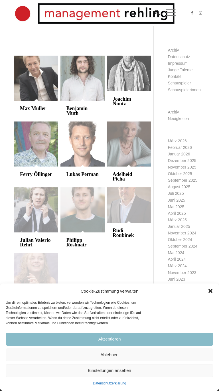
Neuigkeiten (178, 118)
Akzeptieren (109, 339)
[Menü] (168, 13)
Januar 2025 (179, 226)
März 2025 (177, 220)
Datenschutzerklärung (109, 383)
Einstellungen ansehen (109, 370)
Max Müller (33, 108)
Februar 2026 (180, 147)
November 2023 (182, 272)
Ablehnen (109, 354)
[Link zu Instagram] (200, 13)
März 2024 (177, 266)
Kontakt (174, 76)
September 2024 (183, 246)
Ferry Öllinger (36, 174)
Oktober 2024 (180, 239)
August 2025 (179, 187)
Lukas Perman (82, 174)
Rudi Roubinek (123, 233)
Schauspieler (179, 83)
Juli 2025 (176, 193)
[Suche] (154, 13)
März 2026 (177, 141)
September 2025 (183, 180)
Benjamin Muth (77, 111)
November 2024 (182, 233)
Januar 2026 (179, 154)
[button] (210, 291)
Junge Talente (180, 70)
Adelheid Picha (122, 176)
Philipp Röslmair (76, 242)
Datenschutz (179, 56)
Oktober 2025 (180, 173)
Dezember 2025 (182, 160)
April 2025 (177, 213)
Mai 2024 (176, 252)
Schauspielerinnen (184, 90)
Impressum (178, 63)
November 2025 (182, 167)
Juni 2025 (176, 200)
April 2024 (177, 259)
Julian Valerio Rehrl (35, 242)
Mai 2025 (176, 206)
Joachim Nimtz (122, 101)
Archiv (173, 50)
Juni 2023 (176, 279)
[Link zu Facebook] (192, 13)
